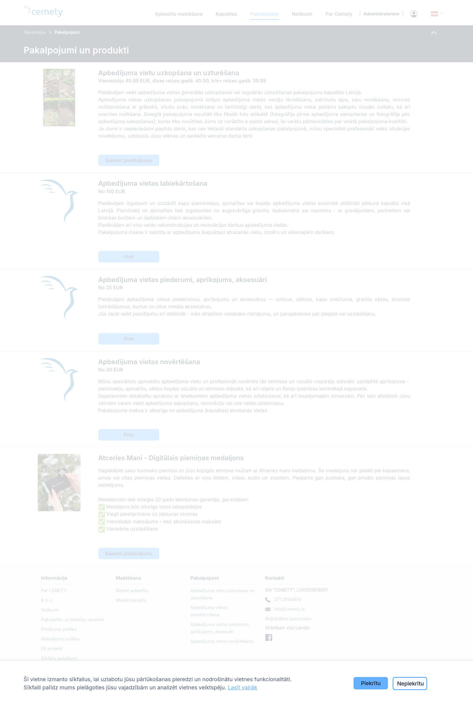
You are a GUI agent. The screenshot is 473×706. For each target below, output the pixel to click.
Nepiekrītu (410, 683)
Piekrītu (371, 683)
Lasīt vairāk (242, 687)
